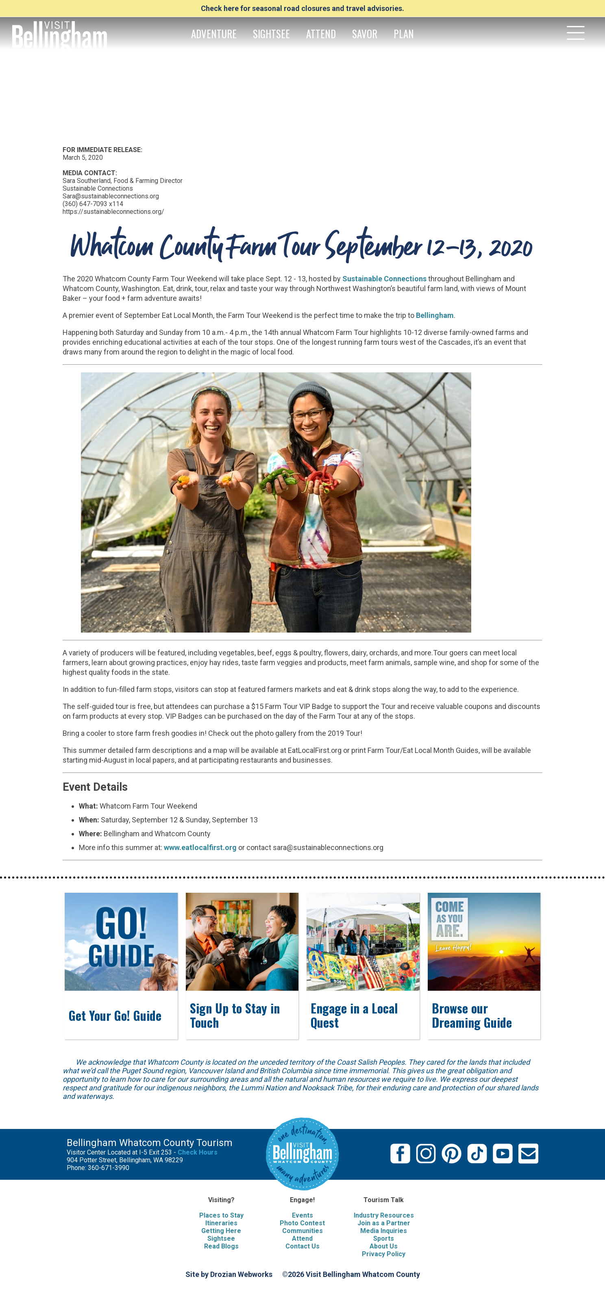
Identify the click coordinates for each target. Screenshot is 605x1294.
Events (302, 1215)
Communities (302, 1231)
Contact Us (302, 1246)
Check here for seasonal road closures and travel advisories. (302, 8)
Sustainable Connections (384, 278)
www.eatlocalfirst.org (200, 847)
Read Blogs (221, 1246)
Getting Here (221, 1231)
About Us (384, 1246)
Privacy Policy (383, 1254)
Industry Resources (384, 1215)
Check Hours (198, 1152)
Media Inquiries (383, 1231)
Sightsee (221, 1238)
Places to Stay (221, 1215)
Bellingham (435, 315)
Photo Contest (302, 1223)
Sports (383, 1238)
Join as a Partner (383, 1223)
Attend (302, 1238)
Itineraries (221, 1223)
